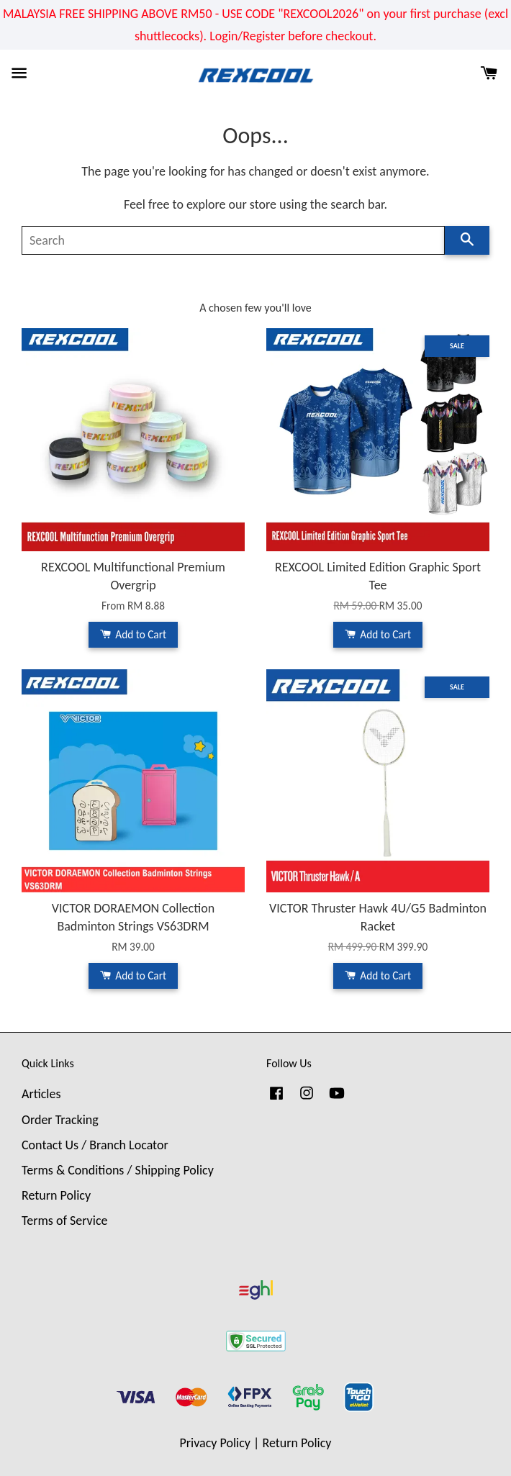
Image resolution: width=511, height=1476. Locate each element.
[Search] (233, 240)
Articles (41, 1094)
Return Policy (56, 1195)
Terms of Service (64, 1220)
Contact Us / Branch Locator (95, 1145)
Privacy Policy (215, 1443)
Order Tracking (60, 1120)
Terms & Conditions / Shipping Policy (118, 1170)
